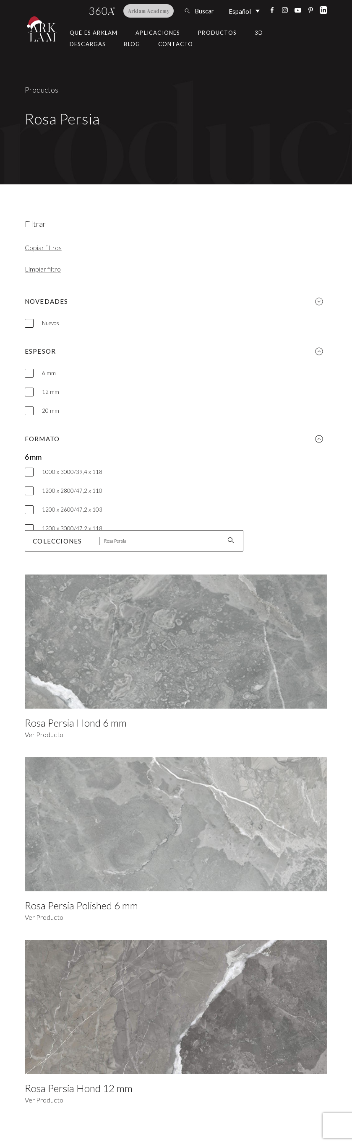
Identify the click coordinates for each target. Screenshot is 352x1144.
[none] (244, 11)
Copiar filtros (43, 247)
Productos (217, 32)
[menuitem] (244, 11)
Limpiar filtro (43, 269)
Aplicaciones (158, 32)
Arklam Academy (148, 11)
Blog (132, 44)
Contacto (175, 44)
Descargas (88, 44)
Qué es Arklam (94, 32)
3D (259, 32)
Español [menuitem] (240, 11)
